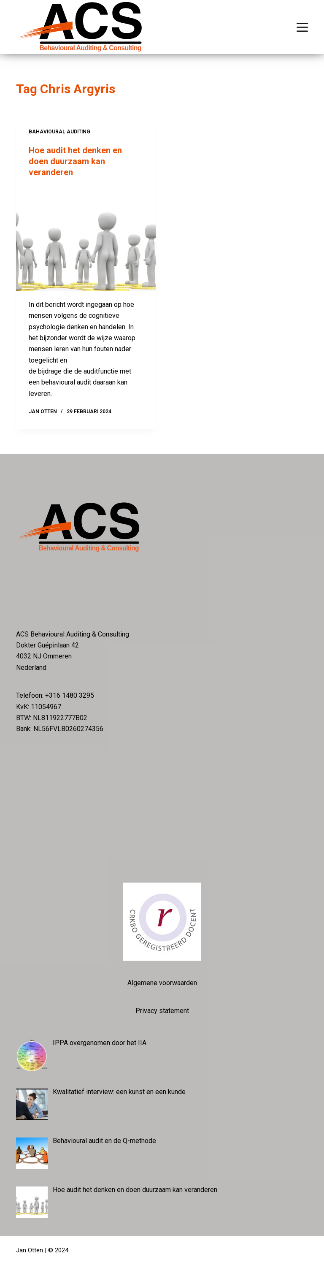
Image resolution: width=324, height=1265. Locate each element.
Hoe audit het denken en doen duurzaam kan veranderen (75, 161)
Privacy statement (162, 1011)
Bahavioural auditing (59, 132)
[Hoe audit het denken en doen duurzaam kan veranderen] (86, 238)
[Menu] (302, 27)
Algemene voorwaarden (162, 983)
